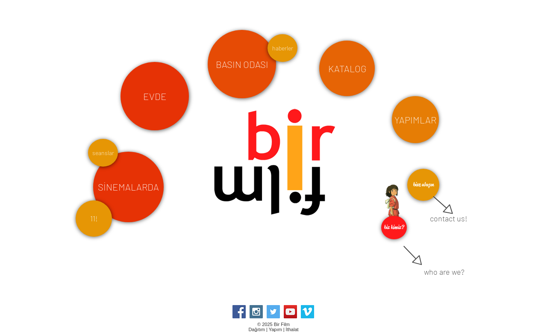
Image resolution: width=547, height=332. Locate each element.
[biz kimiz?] (394, 227)
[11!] (94, 218)
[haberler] (282, 48)
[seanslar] (103, 153)
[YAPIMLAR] (415, 119)
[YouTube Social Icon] (290, 311)
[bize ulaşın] (423, 185)
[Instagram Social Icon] (256, 311)
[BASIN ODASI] (242, 64)
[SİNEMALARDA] (128, 187)
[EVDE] (155, 96)
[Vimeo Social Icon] (307, 311)
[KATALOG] (347, 68)
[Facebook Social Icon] (239, 311)
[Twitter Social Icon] (273, 311)
